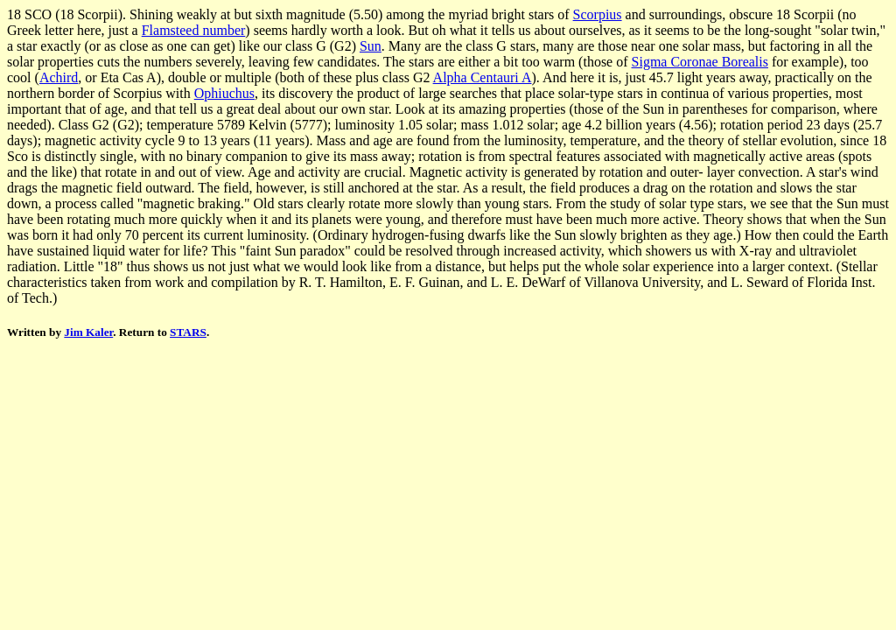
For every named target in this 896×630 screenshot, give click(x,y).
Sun (371, 45)
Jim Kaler (88, 332)
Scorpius (597, 14)
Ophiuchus (224, 93)
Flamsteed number (194, 30)
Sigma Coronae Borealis (700, 61)
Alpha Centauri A (482, 77)
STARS (188, 332)
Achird (58, 77)
